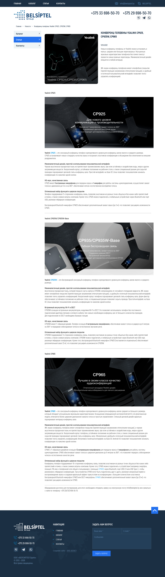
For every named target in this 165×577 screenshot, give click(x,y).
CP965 (53, 411)
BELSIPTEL (146, 3)
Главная (17, 3)
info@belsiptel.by (127, 3)
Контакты (60, 3)
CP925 (53, 153)
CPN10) (101, 469)
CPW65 (98, 477)
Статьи (46, 3)
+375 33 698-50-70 (105, 12)
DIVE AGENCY (72, 550)
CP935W (54, 280)
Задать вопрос (101, 553)
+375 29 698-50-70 (137, 12)
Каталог (32, 3)
